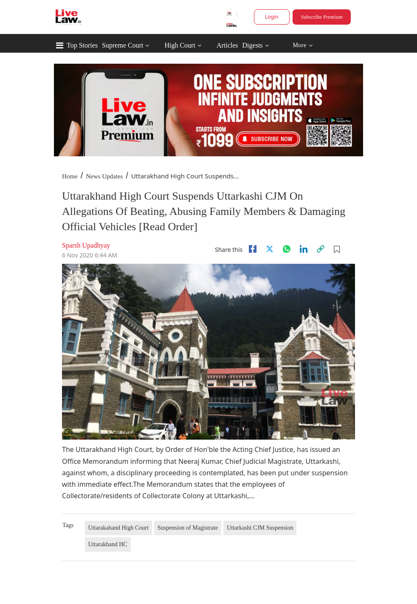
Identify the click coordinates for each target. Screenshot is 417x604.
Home (70, 176)
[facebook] (252, 249)
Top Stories (82, 45)
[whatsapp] (286, 249)
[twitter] (269, 249)
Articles (227, 45)
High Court (179, 45)
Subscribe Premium (322, 17)
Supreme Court (122, 45)
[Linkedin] (303, 249)
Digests (252, 45)
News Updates (104, 176)
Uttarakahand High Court (118, 528)
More (303, 45)
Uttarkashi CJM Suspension (260, 528)
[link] (320, 249)
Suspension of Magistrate (188, 528)
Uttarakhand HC (107, 544)
